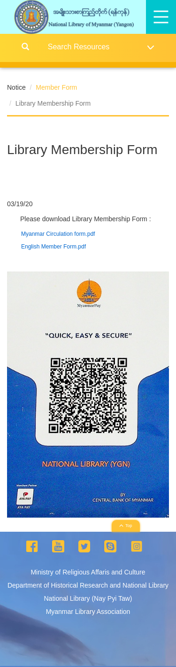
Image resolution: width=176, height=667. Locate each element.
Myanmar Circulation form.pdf (58, 234)
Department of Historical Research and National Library (88, 585)
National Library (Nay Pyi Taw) (88, 598)
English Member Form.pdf (53, 246)
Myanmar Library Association (88, 611)
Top (125, 525)
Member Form (56, 87)
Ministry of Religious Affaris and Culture (88, 572)
